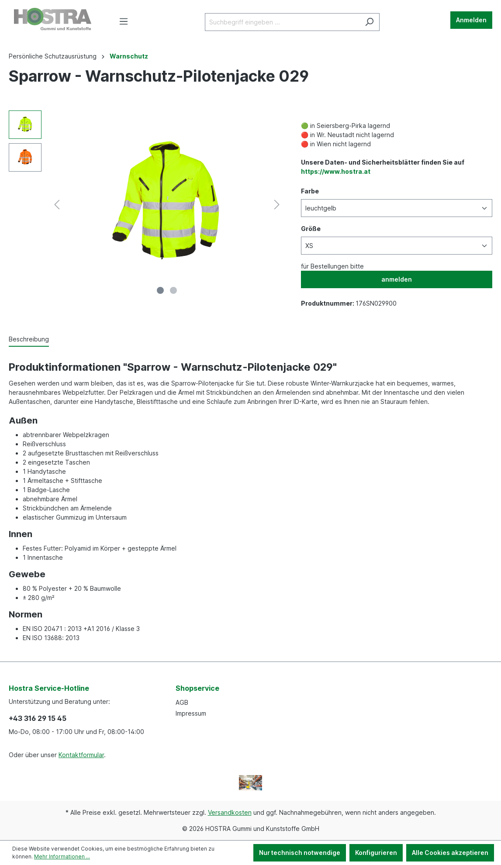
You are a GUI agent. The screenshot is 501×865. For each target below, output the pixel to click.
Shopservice (197, 688)
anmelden (396, 279)
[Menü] (124, 21)
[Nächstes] (276, 204)
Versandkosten (230, 812)
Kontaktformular (81, 754)
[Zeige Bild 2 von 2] (173, 290)
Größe (311, 228)
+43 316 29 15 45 (37, 718)
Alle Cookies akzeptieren (450, 852)
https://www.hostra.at (335, 171)
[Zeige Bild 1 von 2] (160, 290)
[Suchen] (369, 22)
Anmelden (471, 20)
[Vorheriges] (56, 204)
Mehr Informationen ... (62, 856)
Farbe (310, 191)
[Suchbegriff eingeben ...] (282, 22)
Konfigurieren (376, 852)
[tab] (29, 339)
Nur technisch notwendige (299, 852)
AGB (182, 702)
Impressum (191, 713)
